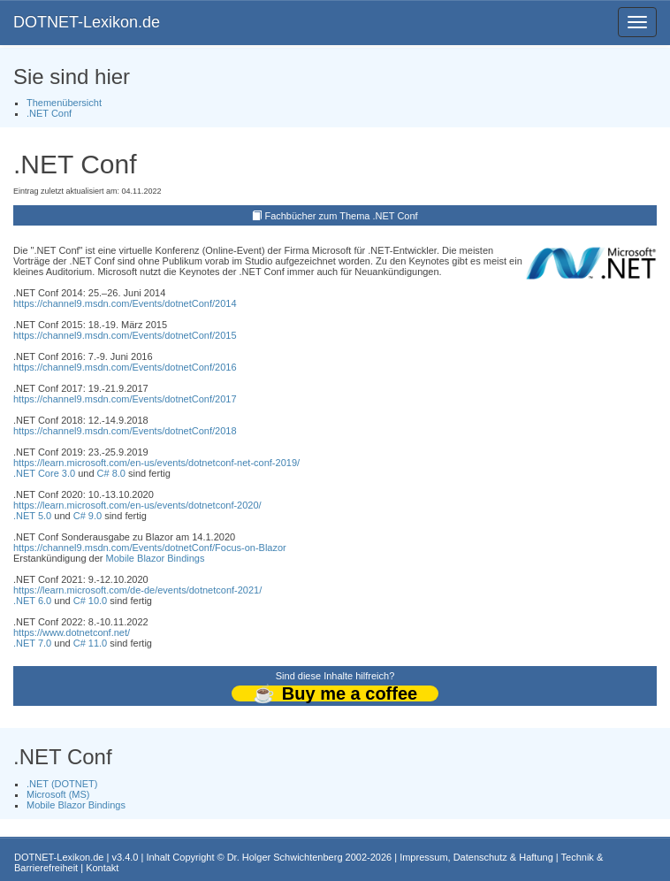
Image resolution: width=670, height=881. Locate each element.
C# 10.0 (90, 600)
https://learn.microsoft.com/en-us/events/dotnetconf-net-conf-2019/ (156, 462)
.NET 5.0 (32, 515)
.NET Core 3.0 (44, 473)
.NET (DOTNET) (62, 783)
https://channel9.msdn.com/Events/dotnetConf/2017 (125, 399)
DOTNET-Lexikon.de (86, 22)
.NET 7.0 (32, 643)
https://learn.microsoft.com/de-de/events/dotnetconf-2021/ (137, 590)
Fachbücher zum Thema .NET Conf (340, 216)
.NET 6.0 (32, 600)
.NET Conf (49, 113)
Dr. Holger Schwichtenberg (285, 857)
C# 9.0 (87, 515)
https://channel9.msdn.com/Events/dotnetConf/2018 (125, 430)
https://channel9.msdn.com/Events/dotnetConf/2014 (125, 303)
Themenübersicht (64, 102)
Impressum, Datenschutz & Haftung (476, 857)
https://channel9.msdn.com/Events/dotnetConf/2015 (125, 335)
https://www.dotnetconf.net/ (71, 632)
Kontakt (102, 867)
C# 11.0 (90, 643)
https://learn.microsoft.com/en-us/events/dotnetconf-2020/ (137, 505)
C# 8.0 (111, 473)
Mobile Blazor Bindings (155, 558)
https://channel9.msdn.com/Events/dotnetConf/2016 (125, 367)
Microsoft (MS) (58, 794)
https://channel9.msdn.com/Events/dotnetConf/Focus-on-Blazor (149, 547)
